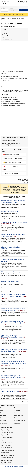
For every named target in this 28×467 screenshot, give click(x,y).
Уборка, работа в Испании (10, 211)
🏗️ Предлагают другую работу (12, 166)
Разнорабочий (18, 415)
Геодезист (3, 420)
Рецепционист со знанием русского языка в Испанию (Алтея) (13, 390)
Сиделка (3, 415)
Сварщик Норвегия (7, 457)
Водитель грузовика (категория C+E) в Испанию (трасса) (14, 309)
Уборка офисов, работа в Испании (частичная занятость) (13, 201)
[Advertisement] (14, 55)
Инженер (3, 413)
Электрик (17, 410)
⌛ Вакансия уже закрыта (11, 173)
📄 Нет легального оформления (12, 158)
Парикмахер (18, 418)
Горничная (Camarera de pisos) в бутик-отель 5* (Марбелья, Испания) (13, 362)
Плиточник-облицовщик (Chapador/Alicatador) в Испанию (12, 336)
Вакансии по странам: (7, 427)
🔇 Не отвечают (8, 170)
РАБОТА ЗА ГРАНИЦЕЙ (6, 3)
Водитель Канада (6, 447)
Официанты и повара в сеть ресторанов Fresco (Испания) (11, 376)
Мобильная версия (23, 2)
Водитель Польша (6, 442)
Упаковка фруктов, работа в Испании (14, 222)
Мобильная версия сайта (14, 466)
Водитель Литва (6, 445)
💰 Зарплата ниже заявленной (12, 162)
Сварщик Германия (7, 432)
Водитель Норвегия (7, 440)
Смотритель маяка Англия (7, 455)
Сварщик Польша (6, 460)
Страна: (11, 8)
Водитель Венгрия (6, 463)
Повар (2, 410)
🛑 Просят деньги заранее (11, 154)
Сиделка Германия (6, 437)
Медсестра (3, 418)
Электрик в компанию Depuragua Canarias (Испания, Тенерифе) (12, 322)
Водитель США (5, 435)
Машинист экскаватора (20, 420)
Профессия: (4, 8)
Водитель (3, 408)
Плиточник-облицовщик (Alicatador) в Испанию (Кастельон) (14, 350)
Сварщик (17, 408)
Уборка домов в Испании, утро (11, 272)
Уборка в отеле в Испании (10, 281)
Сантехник (17, 423)
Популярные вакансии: (7, 405)
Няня (15, 413)
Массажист (3, 423)
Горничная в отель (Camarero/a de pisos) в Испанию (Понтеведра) (13, 295)
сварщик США (5, 452)
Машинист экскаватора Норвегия (7, 450)
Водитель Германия (7, 430)
